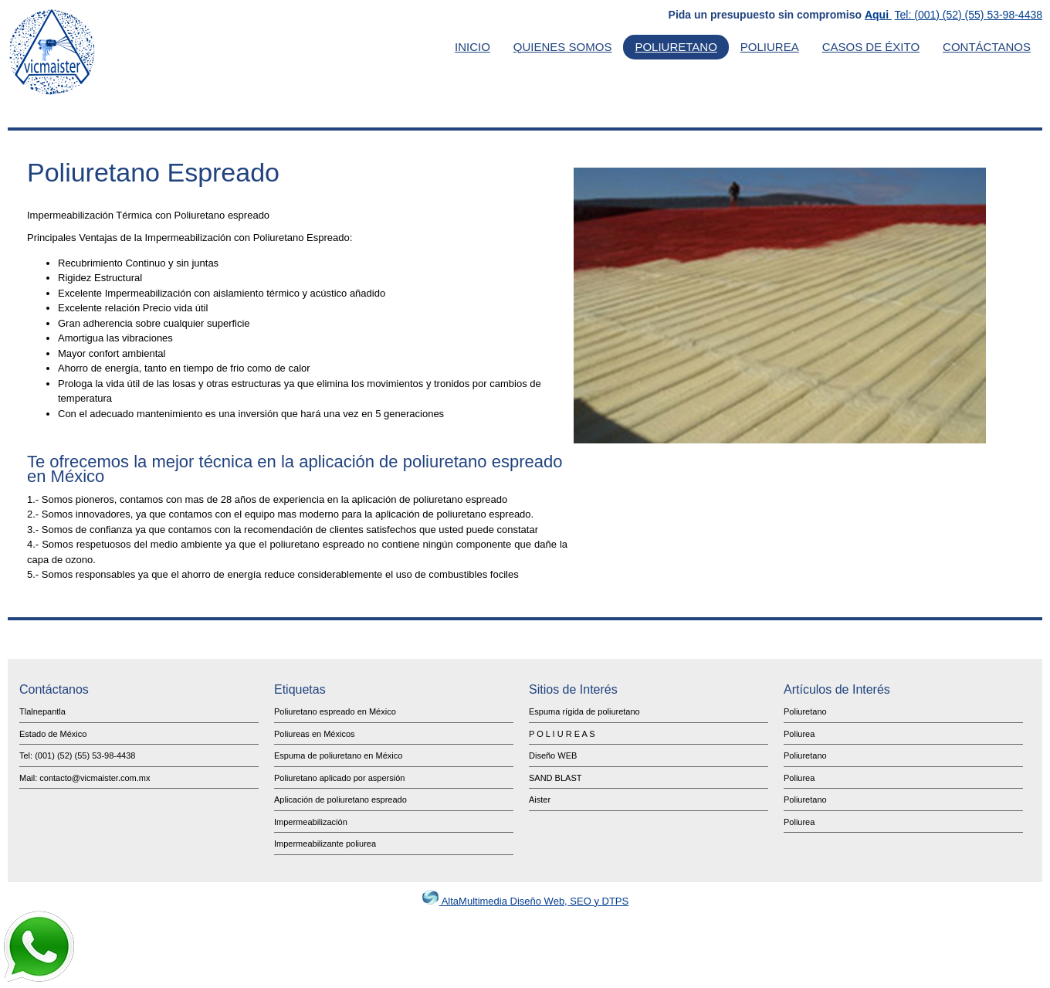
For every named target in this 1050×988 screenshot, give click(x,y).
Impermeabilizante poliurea (325, 843)
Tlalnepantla (42, 711)
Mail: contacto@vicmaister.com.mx (85, 778)
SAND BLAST (555, 778)
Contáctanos (987, 46)
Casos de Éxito (871, 46)
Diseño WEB (553, 755)
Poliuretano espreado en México (335, 711)
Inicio (472, 46)
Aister (539, 799)
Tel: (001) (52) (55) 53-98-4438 (968, 14)
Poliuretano (675, 46)
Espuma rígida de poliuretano (584, 711)
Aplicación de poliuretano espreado (340, 799)
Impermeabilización (310, 822)
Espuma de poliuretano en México (338, 755)
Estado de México (52, 733)
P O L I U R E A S (562, 733)
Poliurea (769, 46)
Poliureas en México (312, 733)
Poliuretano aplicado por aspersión (339, 778)
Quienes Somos (562, 46)
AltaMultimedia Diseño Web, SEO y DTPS (525, 901)
